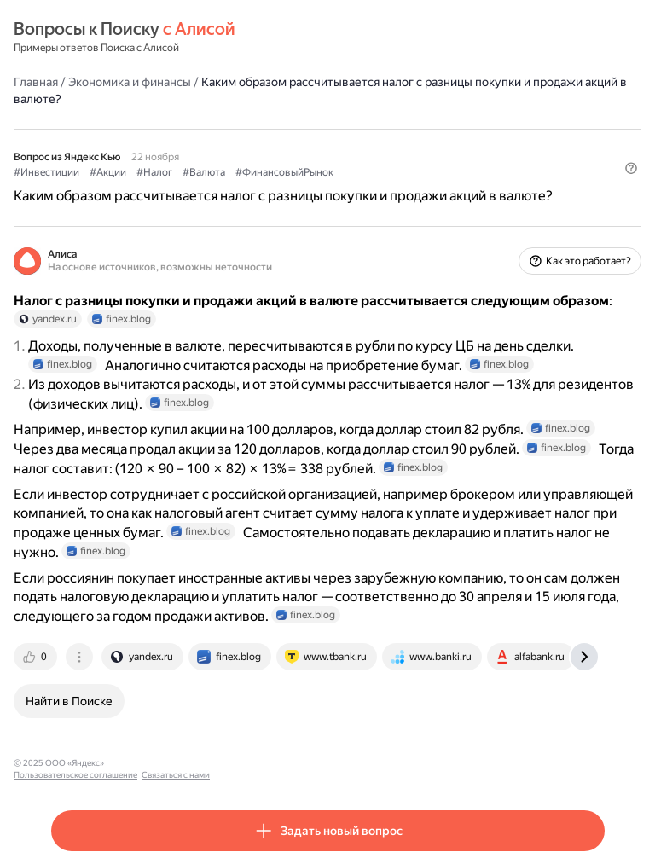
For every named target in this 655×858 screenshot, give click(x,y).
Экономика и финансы (129, 82)
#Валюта (204, 172)
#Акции (108, 172)
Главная (36, 82)
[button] (631, 168)
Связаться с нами (274, 763)
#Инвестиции (46, 172)
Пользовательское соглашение (173, 763)
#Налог (154, 172)
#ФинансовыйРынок (284, 172)
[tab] (37, 656)
